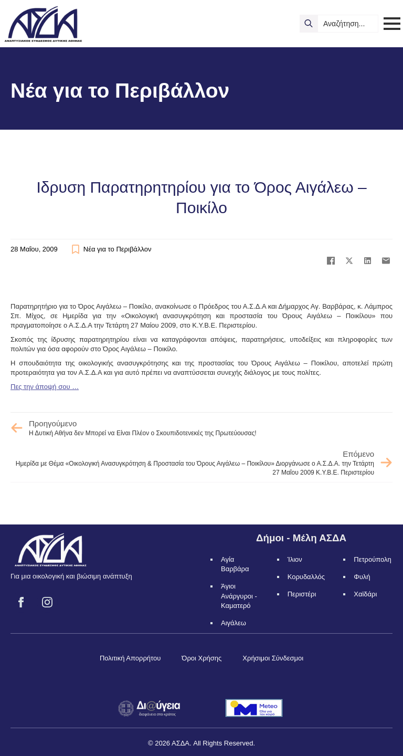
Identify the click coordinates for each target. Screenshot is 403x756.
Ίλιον (295, 559)
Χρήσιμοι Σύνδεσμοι (272, 658)
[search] (308, 24)
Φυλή (362, 577)
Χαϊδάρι (365, 594)
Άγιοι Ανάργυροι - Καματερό (239, 595)
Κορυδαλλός (306, 577)
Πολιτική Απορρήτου (130, 658)
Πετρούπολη (372, 559)
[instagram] (47, 602)
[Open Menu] (392, 23)
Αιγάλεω (233, 623)
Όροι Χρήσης (201, 658)
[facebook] (20, 602)
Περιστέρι (302, 594)
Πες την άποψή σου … (44, 387)
